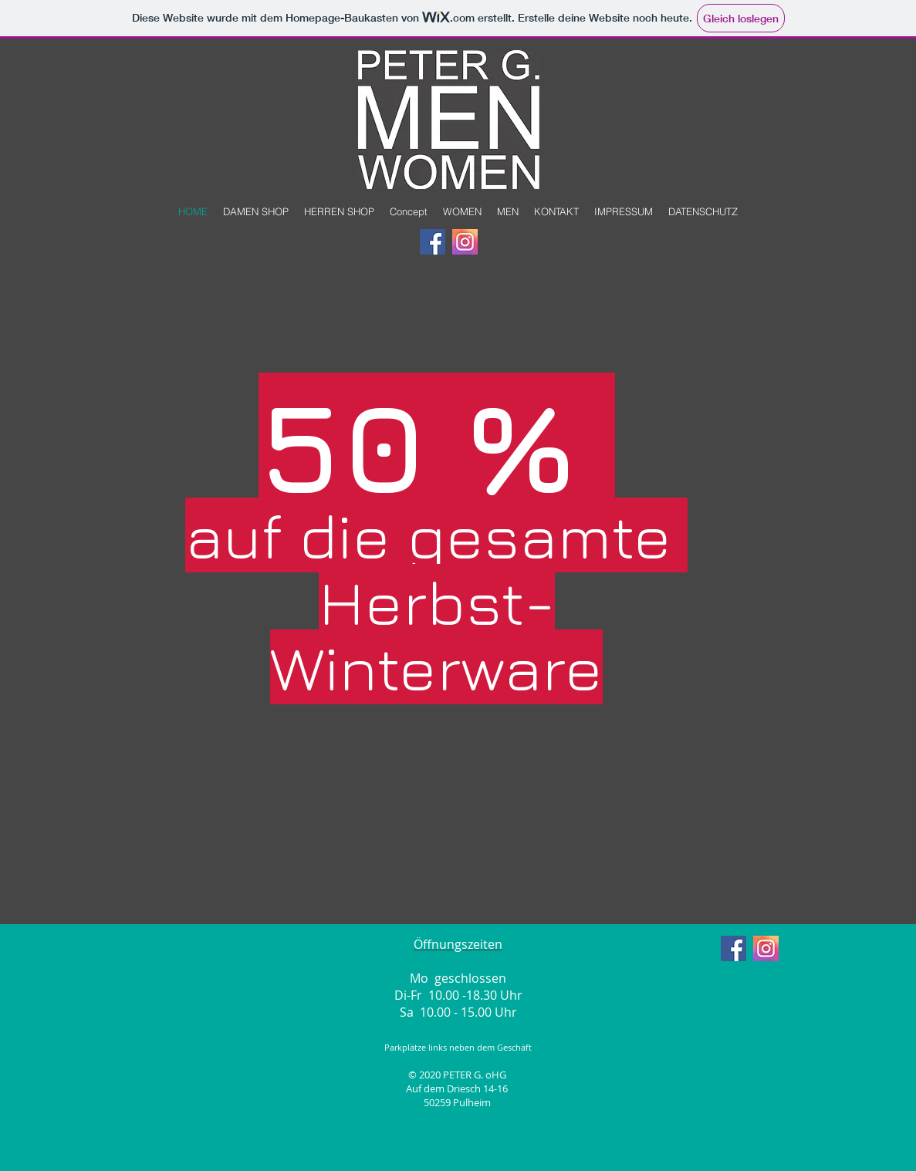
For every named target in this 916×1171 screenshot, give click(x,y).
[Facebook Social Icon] (432, 242)
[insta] (465, 242)
